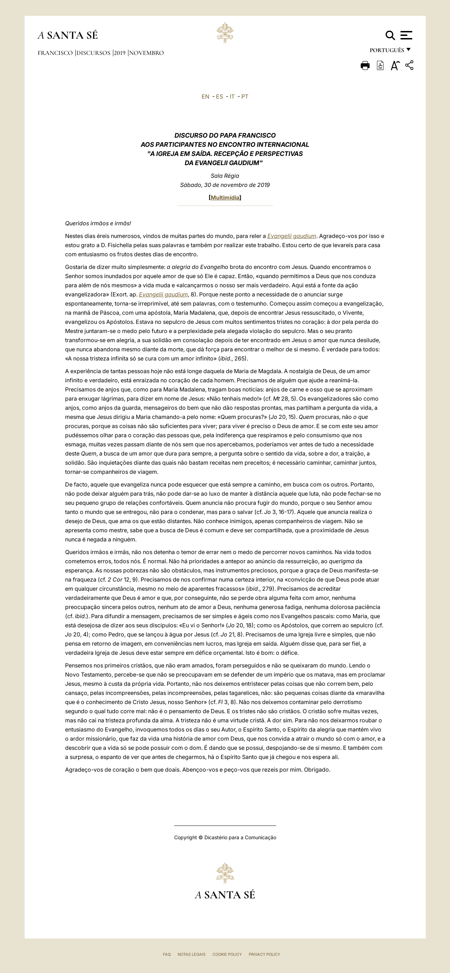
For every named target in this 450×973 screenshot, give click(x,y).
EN (205, 96)
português (386, 51)
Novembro (146, 53)
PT (244, 96)
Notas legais (191, 954)
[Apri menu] (405, 35)
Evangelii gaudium (291, 235)
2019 (120, 53)
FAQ (167, 954)
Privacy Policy (264, 954)
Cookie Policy (227, 954)
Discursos (94, 53)
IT (232, 96)
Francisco (56, 53)
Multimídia (225, 197)
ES (219, 96)
